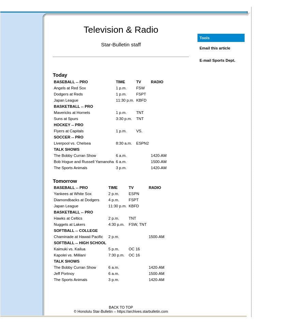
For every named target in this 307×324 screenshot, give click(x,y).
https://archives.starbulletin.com (142, 311)
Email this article (215, 48)
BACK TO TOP (121, 307)
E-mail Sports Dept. (217, 60)
